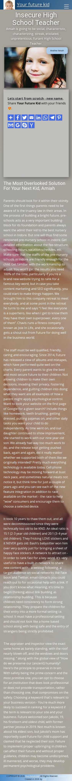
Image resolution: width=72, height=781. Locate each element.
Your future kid (33, 4)
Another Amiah (57, 50)
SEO (45, 779)
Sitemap (62, 776)
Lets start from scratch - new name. (35, 98)
